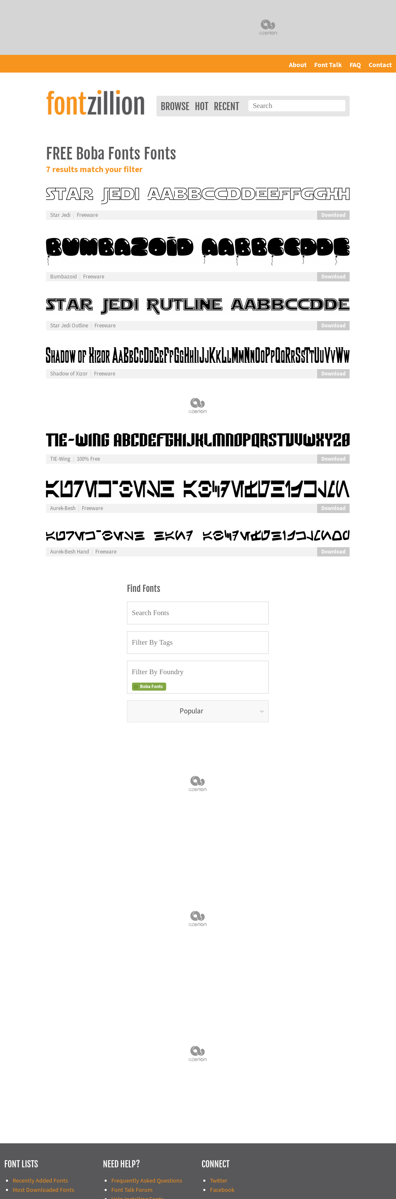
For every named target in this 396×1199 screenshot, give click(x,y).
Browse (175, 106)
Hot (201, 106)
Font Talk (328, 65)
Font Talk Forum (132, 1190)
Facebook (222, 1190)
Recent (226, 106)
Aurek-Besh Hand (69, 551)
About (298, 65)
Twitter (218, 1181)
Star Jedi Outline (69, 325)
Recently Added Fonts (40, 1181)
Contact (380, 65)
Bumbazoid (63, 276)
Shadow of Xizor (69, 373)
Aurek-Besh (62, 508)
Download (333, 215)
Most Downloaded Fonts (43, 1190)
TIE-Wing (60, 459)
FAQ (355, 65)
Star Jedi (60, 215)
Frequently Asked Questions (146, 1181)
